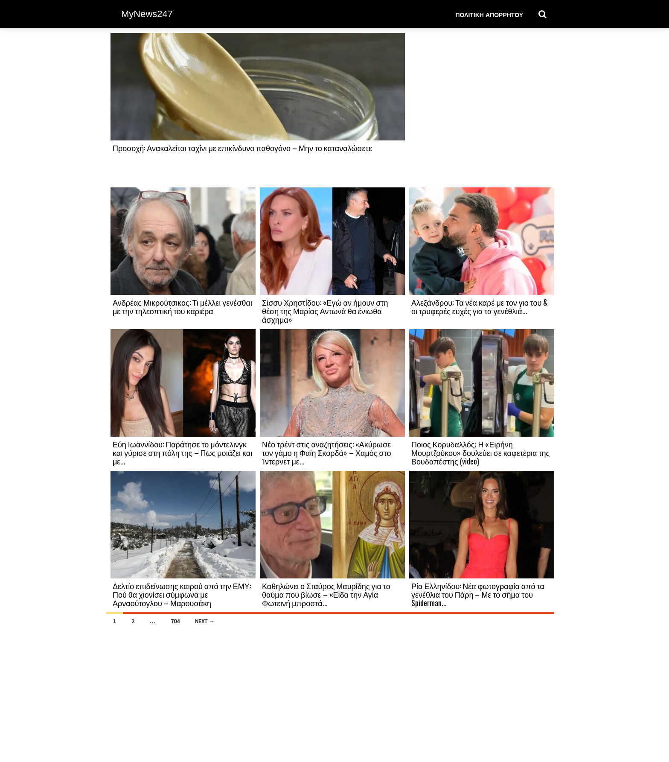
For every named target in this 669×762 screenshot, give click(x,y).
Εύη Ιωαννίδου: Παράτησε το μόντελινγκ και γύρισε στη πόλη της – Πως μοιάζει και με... (182, 452)
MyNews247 (147, 14)
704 (175, 621)
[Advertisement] (481, 109)
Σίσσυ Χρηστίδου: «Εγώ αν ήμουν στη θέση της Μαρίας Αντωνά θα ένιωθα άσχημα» (325, 311)
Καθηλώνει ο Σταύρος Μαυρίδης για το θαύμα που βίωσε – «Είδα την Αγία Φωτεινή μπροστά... (326, 594)
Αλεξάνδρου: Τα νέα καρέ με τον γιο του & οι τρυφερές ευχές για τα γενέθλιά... (479, 306)
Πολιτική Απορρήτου (489, 14)
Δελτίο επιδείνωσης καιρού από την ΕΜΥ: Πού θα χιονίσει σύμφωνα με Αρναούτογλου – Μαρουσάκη (182, 594)
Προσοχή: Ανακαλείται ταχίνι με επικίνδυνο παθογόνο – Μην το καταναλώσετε (242, 147)
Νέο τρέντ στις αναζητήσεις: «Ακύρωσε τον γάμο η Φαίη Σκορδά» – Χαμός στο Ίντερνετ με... (326, 452)
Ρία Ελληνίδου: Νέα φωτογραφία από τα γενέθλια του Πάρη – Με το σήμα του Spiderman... (477, 594)
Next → (205, 621)
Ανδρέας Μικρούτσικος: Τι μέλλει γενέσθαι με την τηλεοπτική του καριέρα (182, 306)
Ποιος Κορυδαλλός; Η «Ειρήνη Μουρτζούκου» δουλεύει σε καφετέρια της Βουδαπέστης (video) (480, 452)
